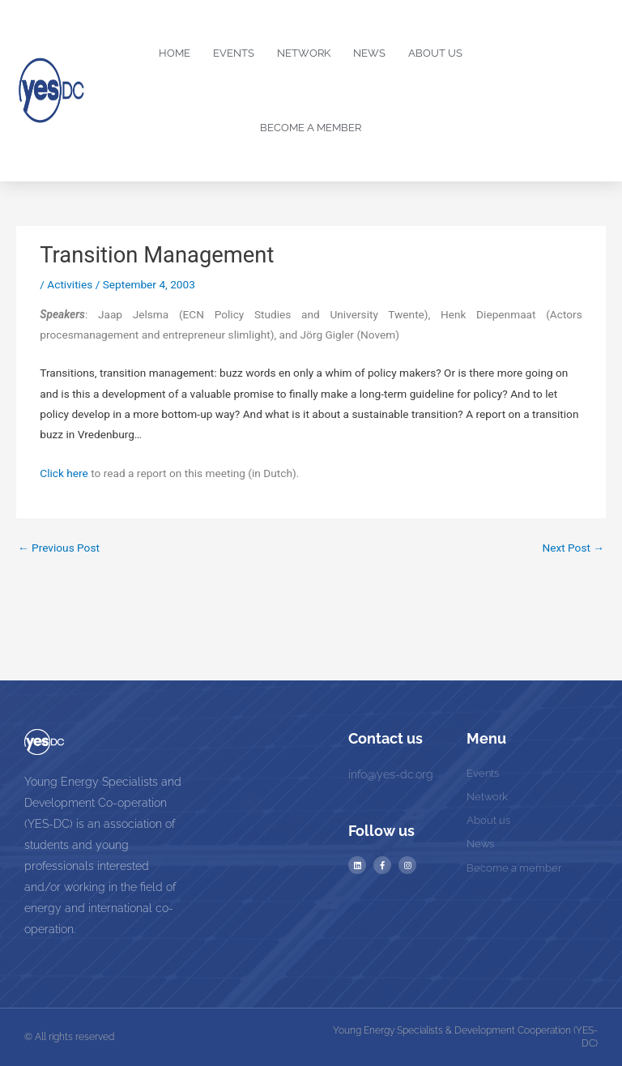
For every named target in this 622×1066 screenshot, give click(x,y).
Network (303, 53)
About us (435, 53)
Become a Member (310, 128)
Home (174, 53)
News (369, 53)
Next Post (573, 547)
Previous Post (59, 547)
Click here (64, 473)
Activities (69, 284)
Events (233, 53)
